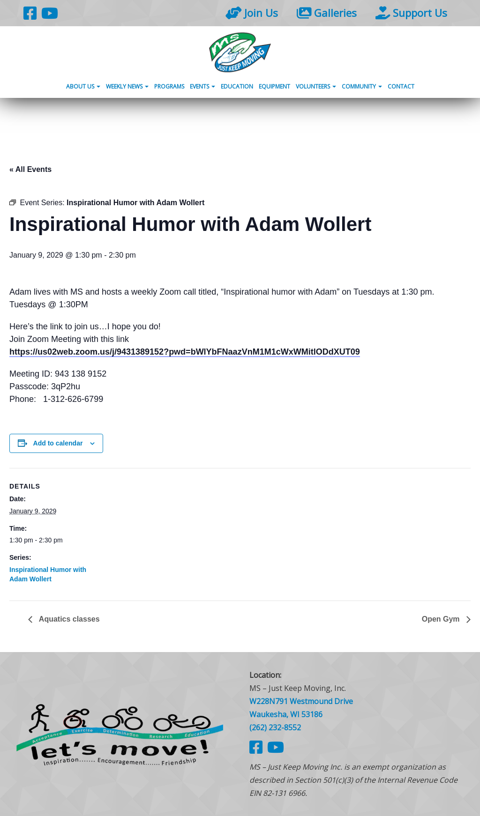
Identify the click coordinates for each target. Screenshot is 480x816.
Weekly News (127, 86)
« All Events (30, 169)
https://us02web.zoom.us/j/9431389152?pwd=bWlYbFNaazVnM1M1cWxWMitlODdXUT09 (184, 351)
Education (237, 86)
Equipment (274, 86)
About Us (83, 86)
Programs (169, 86)
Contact (401, 86)
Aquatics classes (68, 619)
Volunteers (316, 86)
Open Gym (442, 619)
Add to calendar (58, 443)
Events (202, 86)
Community (362, 86)
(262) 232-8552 (275, 727)
